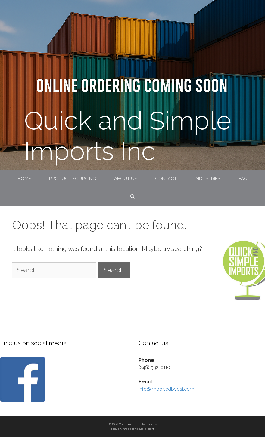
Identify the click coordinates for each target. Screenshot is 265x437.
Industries (207, 178)
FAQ (243, 178)
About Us (125, 178)
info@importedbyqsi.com (166, 389)
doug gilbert (145, 428)
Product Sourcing (72, 178)
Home (24, 178)
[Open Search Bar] (132, 197)
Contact (166, 178)
